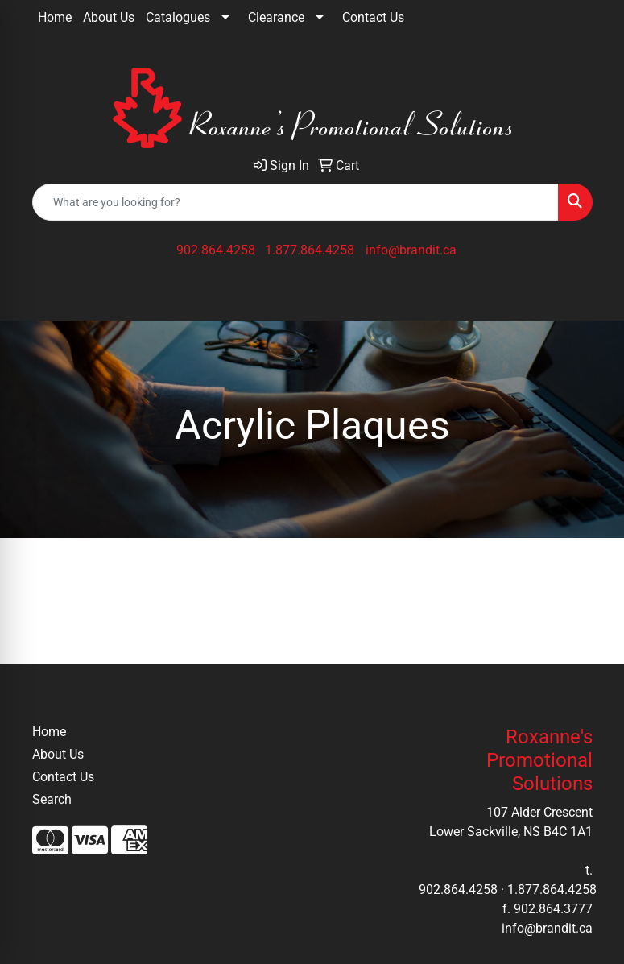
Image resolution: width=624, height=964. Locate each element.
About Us (108, 17)
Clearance (276, 17)
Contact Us (373, 17)
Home (55, 17)
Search (52, 799)
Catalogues (178, 17)
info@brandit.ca (411, 250)
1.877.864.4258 (309, 250)
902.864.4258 (215, 250)
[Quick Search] (295, 202)
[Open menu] (592, 297)
